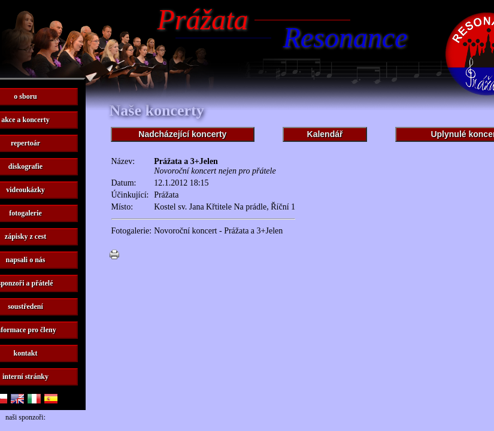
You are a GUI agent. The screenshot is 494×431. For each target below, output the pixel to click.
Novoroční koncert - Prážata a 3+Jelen (218, 230)
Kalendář (325, 134)
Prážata (202, 19)
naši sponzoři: (25, 417)
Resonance (345, 37)
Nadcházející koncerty (182, 134)
